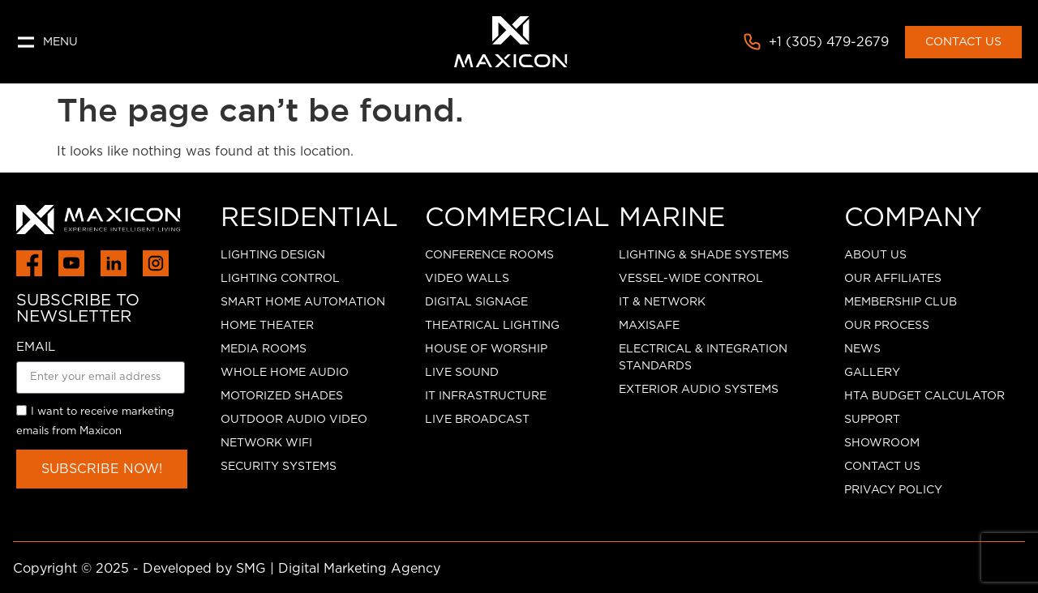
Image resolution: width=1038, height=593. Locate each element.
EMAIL (35, 347)
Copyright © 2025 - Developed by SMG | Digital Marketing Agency (226, 568)
